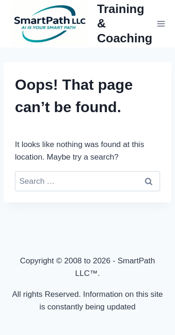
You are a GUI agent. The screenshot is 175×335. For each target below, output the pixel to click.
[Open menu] (160, 23)
